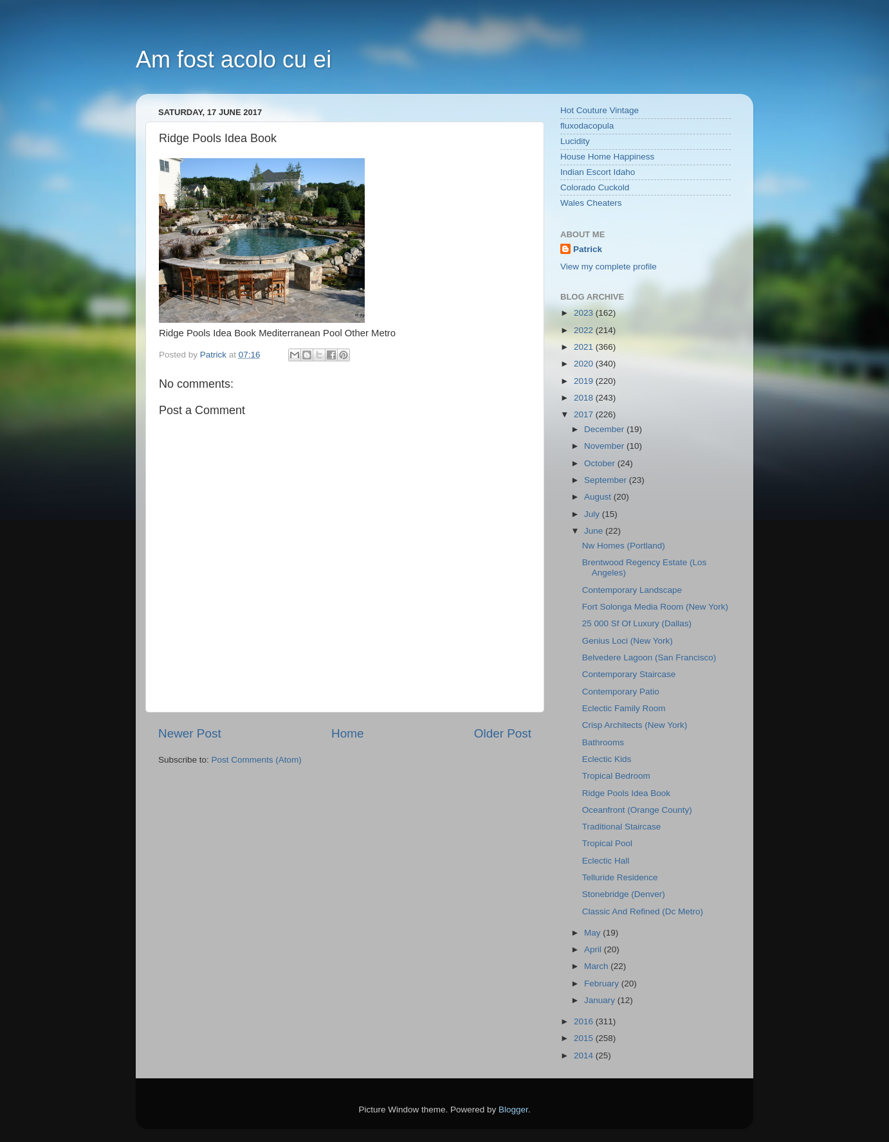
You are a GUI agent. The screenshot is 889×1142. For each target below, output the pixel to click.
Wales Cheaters (591, 203)
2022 (585, 330)
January (601, 1000)
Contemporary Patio (620, 691)
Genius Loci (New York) (627, 641)
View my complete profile (608, 266)
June (594, 531)
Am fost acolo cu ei (233, 59)
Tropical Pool (607, 843)
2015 (585, 1038)
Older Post (502, 733)
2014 (585, 1055)
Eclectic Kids (607, 759)
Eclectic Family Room (624, 708)
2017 (585, 414)
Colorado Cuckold (594, 187)
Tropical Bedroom (616, 776)
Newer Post (189, 733)
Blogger (513, 1109)
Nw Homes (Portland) (623, 545)
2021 (585, 347)
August (599, 497)
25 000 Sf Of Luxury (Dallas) (637, 623)
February (602, 983)
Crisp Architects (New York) (635, 725)
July (593, 514)
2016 (585, 1021)
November (605, 446)
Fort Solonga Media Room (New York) (655, 607)
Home (347, 733)
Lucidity (575, 141)
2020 (585, 363)
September (606, 480)
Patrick (587, 249)
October (601, 463)
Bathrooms (603, 742)
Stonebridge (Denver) (623, 894)
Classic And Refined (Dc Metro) (642, 911)
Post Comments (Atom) (257, 760)
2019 (585, 381)
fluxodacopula (587, 126)
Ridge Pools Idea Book (626, 793)
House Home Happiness (607, 156)
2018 (585, 398)
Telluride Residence (620, 877)
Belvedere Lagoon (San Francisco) (649, 657)
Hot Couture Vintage (599, 110)
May (593, 933)
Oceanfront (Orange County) (637, 810)
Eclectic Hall (606, 861)
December (605, 429)
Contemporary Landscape (632, 590)
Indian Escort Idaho (597, 172)
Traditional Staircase (621, 826)
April (594, 949)
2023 (585, 313)
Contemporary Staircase (629, 674)
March (597, 966)
